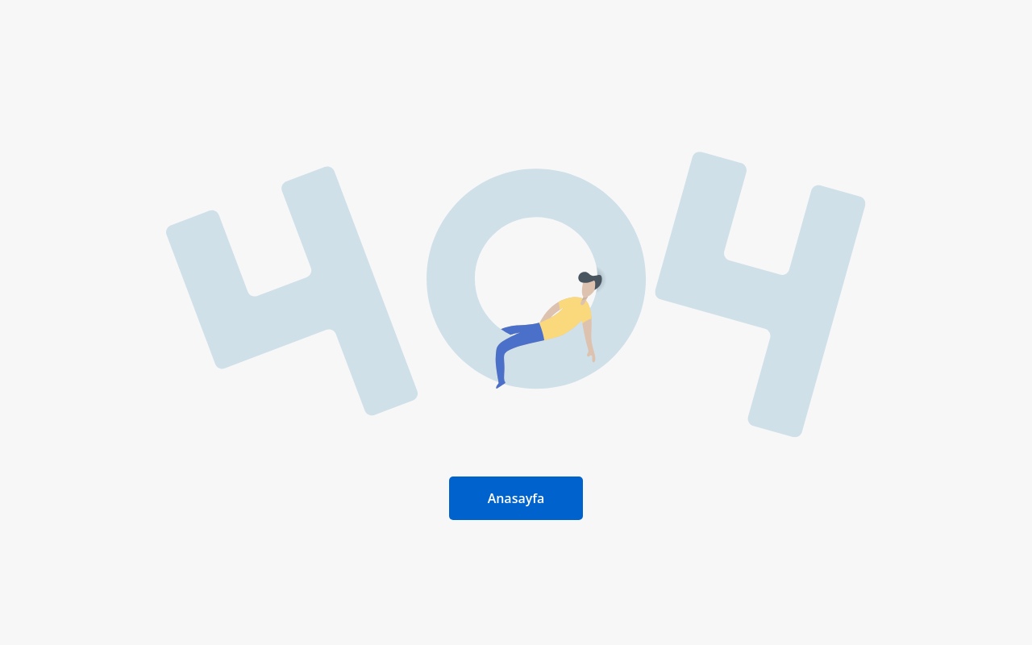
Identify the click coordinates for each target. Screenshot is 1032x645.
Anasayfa (516, 498)
